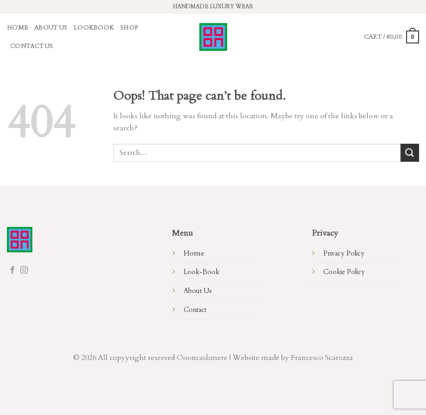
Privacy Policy (343, 253)
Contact (195, 309)
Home (17, 28)
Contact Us (31, 46)
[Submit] (410, 153)
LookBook (94, 28)
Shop (129, 28)
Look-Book (201, 272)
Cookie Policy (344, 272)
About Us (50, 28)
